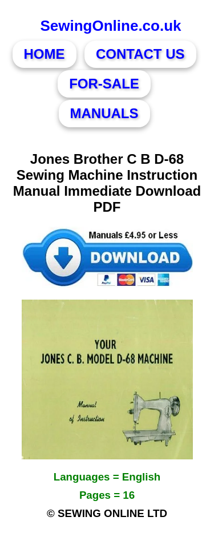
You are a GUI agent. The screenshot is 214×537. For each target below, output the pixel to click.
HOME (44, 54)
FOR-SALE (104, 83)
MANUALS (104, 113)
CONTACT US (140, 54)
